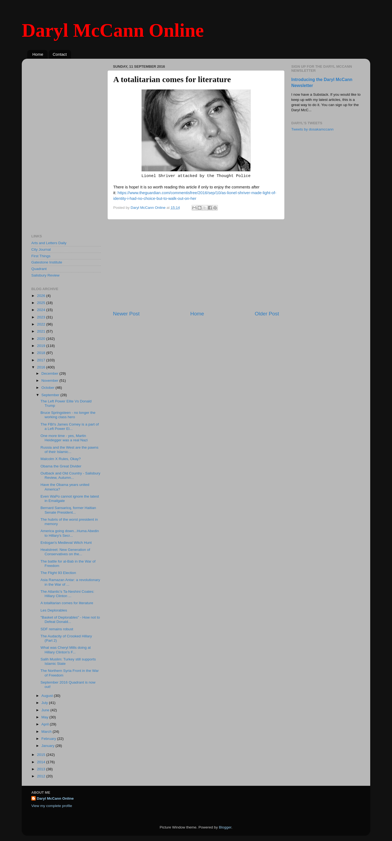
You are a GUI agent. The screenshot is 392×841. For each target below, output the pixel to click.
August (47, 696)
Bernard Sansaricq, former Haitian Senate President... (68, 510)
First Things (40, 256)
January (48, 746)
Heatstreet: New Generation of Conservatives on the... (65, 552)
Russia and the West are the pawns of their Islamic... (70, 449)
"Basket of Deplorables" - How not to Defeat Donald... (70, 619)
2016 (41, 367)
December (50, 373)
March (47, 732)
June (45, 710)
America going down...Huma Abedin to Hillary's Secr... (70, 533)
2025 (41, 303)
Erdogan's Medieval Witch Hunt (66, 543)
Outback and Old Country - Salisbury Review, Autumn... (70, 475)
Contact (60, 54)
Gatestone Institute (46, 262)
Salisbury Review (45, 275)
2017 (41, 360)
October (48, 388)
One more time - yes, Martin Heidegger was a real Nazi (64, 438)
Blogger (225, 827)
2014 (41, 762)
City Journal (41, 249)
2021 (41, 331)
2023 (41, 317)
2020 (41, 339)
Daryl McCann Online (113, 30)
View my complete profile (51, 806)
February (49, 739)
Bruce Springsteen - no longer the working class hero (68, 415)
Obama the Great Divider (61, 466)
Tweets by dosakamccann (312, 129)
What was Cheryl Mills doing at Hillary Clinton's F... (66, 650)
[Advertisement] (196, 265)
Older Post (267, 313)
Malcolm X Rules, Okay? (61, 459)
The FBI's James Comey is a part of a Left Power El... (70, 426)
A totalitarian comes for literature (67, 603)
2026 (41, 296)
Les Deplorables (54, 610)
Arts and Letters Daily (48, 243)
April (45, 724)
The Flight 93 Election (58, 573)
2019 (41, 346)
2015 (41, 755)
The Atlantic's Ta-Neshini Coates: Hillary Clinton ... (67, 593)
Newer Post (126, 313)
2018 (41, 353)
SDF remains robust (57, 629)
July (45, 703)
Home (37, 54)
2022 (41, 324)
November (50, 380)
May (45, 717)
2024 (41, 310)
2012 (41, 776)
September (50, 395)
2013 (41, 769)
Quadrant (39, 269)
